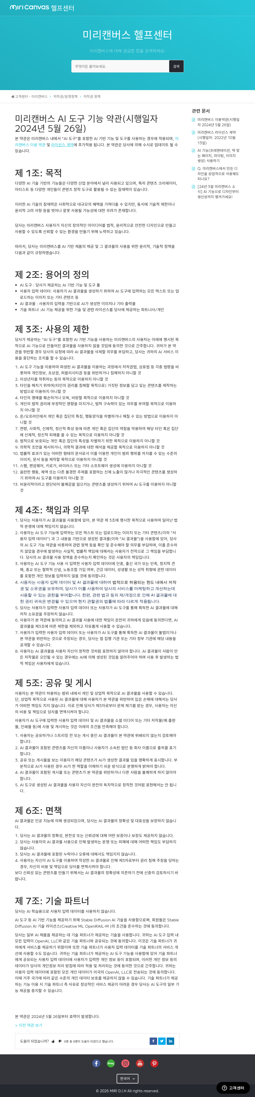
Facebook (153, 1041)
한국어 (125, 1078)
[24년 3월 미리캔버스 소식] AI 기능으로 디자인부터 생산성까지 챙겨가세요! (218, 188)
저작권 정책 (91, 96)
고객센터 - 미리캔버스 (31, 96)
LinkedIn (170, 1041)
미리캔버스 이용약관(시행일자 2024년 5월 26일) (217, 122)
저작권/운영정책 (65, 96)
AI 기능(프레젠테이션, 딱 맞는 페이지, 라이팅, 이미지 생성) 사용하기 (218, 153)
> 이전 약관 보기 (29, 1025)
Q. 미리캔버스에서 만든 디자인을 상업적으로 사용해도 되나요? (217, 171)
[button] (53, 1041)
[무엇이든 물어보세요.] (127, 66)
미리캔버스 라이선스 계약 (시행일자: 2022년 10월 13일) (216, 136)
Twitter (162, 1041)
